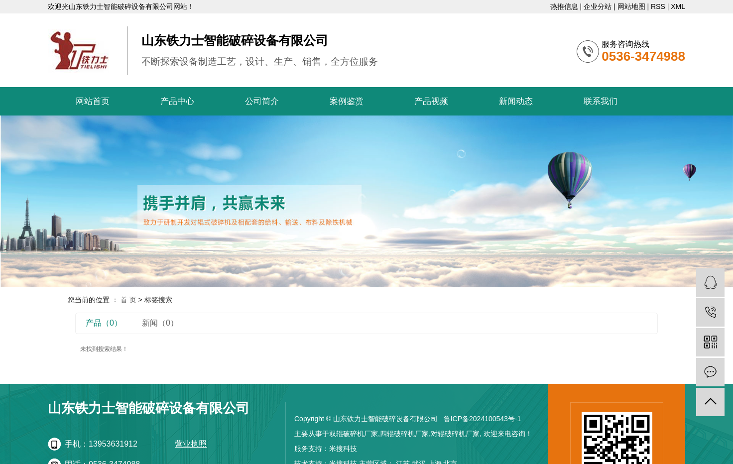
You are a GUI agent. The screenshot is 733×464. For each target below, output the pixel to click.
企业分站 (597, 6)
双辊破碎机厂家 (353, 434)
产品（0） (104, 323)
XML (678, 6)
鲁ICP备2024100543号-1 (482, 419)
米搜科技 (343, 449)
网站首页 (93, 101)
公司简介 (262, 101)
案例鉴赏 (347, 101)
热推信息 (564, 6)
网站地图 (631, 6)
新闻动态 (516, 101)
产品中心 (177, 101)
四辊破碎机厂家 (404, 434)
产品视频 (431, 101)
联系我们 (600, 101)
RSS (658, 6)
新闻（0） (160, 323)
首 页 (128, 300)
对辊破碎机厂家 (455, 434)
